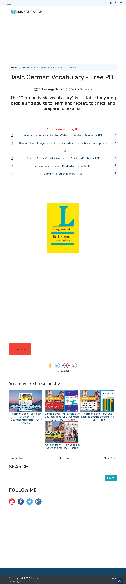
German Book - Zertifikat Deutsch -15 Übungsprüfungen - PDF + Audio (26, 418)
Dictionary (86, 89)
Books (26, 67)
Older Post (110, 458)
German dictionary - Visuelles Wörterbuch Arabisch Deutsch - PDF (63, 135)
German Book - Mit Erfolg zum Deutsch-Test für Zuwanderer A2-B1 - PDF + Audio (62, 416)
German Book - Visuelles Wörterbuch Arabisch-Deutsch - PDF (63, 158)
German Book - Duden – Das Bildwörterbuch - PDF (63, 166)
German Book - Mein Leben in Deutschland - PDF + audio (62, 446)
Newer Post (17, 458)
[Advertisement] (63, 42)
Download (20, 349)
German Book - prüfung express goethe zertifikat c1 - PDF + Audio (98, 416)
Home (14, 67)
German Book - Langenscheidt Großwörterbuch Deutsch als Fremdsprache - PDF (63, 147)
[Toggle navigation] (9, 3)
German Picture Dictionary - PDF (63, 173)
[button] (115, 135)
